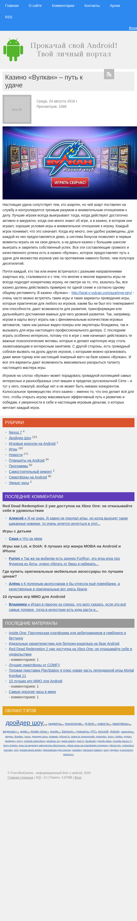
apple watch (68, 741)
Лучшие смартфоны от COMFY (34, 665)
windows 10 (52, 741)
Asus (27, 736)
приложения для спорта (56, 750)
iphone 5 (64, 736)
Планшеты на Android (26, 460)
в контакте (126, 750)
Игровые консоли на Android (32, 444)
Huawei (53, 736)
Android (114, 731)
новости (103, 724)
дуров (127, 736)
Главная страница (20, 777)
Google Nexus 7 (122, 741)
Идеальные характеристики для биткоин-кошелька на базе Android (64, 644)
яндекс (114, 750)
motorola (101, 736)
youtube (76, 750)
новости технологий (82, 736)
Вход (133, 28)
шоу (106, 750)
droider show (39, 731)
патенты (68, 754)
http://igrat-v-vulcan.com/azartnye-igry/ (102, 293)
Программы (18, 466)
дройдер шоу (24, 722)
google (54, 731)
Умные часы (19, 483)
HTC (93, 731)
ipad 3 (80, 741)
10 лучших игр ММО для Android (35, 681)
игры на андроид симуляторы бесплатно (42, 745)
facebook (90, 741)
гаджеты (54, 724)
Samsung (67, 731)
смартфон (127, 731)
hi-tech (89, 724)
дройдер (9, 741)
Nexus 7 (15, 432)
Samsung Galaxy (92, 750)
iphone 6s (114, 745)
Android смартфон (34, 741)
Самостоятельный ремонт (30, 472)
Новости (16, 455)
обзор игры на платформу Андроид (87, 745)
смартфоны (120, 724)
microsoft (103, 731)
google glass (104, 741)
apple (23, 731)
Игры (13, 449)
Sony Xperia (10, 745)
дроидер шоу (39, 736)
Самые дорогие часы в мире (32, 692)
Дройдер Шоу (20, 438)
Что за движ (25, 539)
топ (16, 750)
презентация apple (30, 750)
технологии (72, 724)
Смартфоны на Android (28, 477)
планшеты (82, 731)
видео (8, 736)
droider (18, 736)
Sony (110, 736)
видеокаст (10, 731)
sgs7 (19, 741)
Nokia (118, 736)
